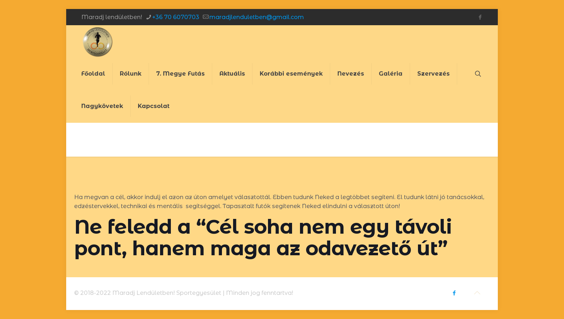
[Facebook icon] (480, 17)
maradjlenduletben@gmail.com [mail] (256, 17)
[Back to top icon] (477, 292)
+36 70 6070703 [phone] (175, 17)
